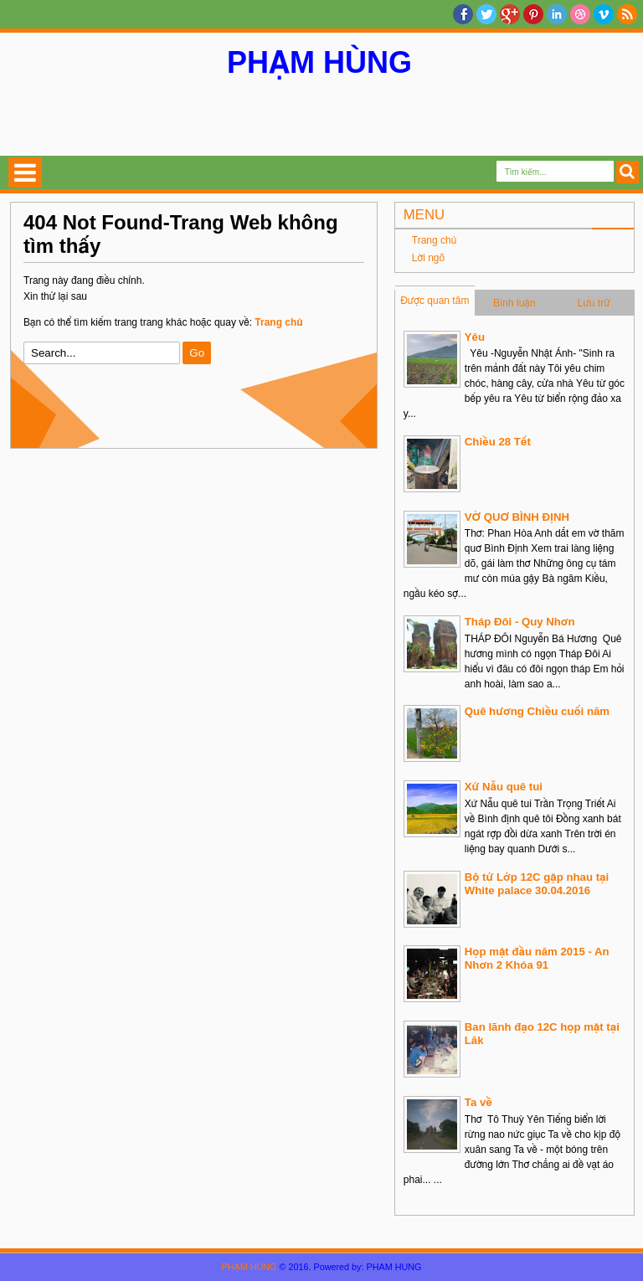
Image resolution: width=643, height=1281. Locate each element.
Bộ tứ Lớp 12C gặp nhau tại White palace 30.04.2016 (537, 884)
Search (627, 172)
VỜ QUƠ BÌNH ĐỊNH (517, 517)
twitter (486, 14)
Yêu (475, 337)
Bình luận (514, 303)
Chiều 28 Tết (498, 441)
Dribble (580, 14)
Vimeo (604, 14)
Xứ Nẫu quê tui (504, 786)
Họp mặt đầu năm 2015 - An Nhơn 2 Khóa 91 (537, 958)
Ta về (478, 1102)
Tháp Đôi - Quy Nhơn (520, 621)
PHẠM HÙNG (319, 62)
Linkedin (557, 14)
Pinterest (533, 14)
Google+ (510, 14)
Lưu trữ (594, 303)
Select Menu (25, 172)
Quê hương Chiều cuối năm (537, 711)
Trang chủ (434, 240)
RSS (627, 14)
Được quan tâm (434, 300)
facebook (463, 14)
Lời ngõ (428, 258)
